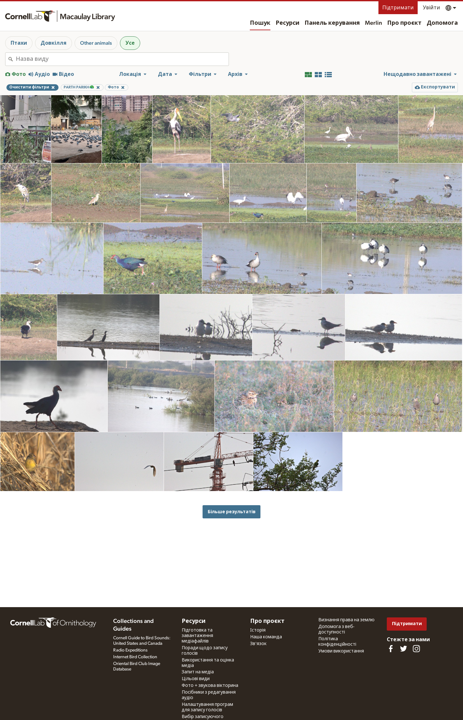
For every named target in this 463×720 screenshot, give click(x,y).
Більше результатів (232, 511)
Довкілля (54, 43)
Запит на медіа (198, 672)
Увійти (431, 7)
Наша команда (266, 637)
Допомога (442, 23)
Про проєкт (404, 23)
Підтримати (398, 7)
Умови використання (341, 651)
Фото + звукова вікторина (210, 685)
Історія (258, 630)
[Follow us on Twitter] (403, 648)
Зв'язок (258, 644)
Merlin (373, 23)
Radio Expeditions (130, 650)
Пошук (260, 23)
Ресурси (287, 23)
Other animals (96, 43)
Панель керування (332, 23)
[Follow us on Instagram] (416, 648)
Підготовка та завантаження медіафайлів (197, 635)
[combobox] (122, 59)
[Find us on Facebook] (391, 648)
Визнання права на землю (346, 620)
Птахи (19, 43)
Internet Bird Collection (135, 657)
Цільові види (196, 679)
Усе (130, 43)
